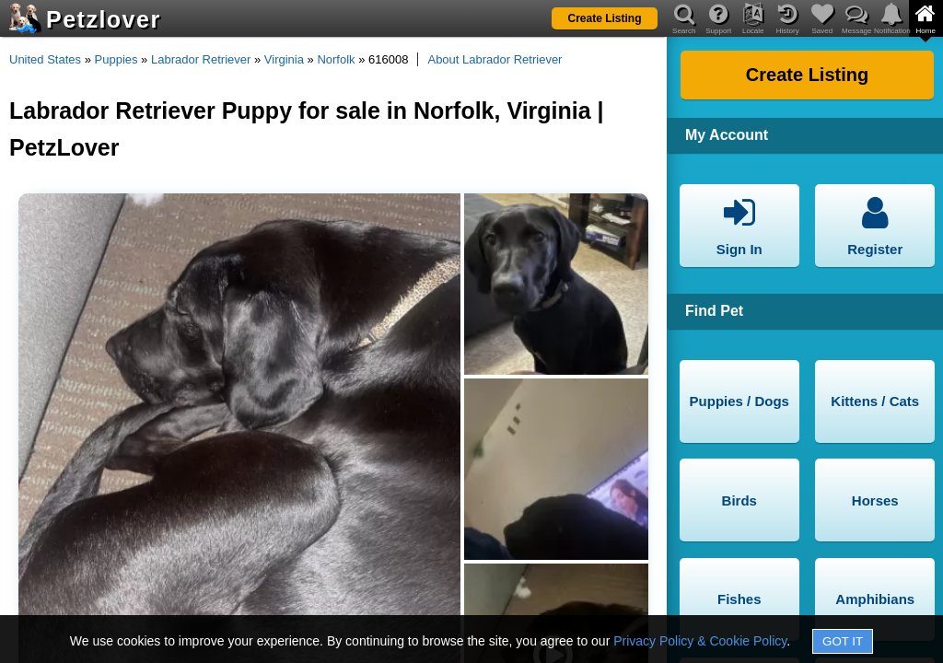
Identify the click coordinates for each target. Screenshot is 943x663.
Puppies (116, 59)
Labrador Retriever (200, 59)
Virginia (284, 59)
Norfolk (336, 59)
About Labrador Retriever (494, 59)
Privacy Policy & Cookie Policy (699, 641)
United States (45, 59)
